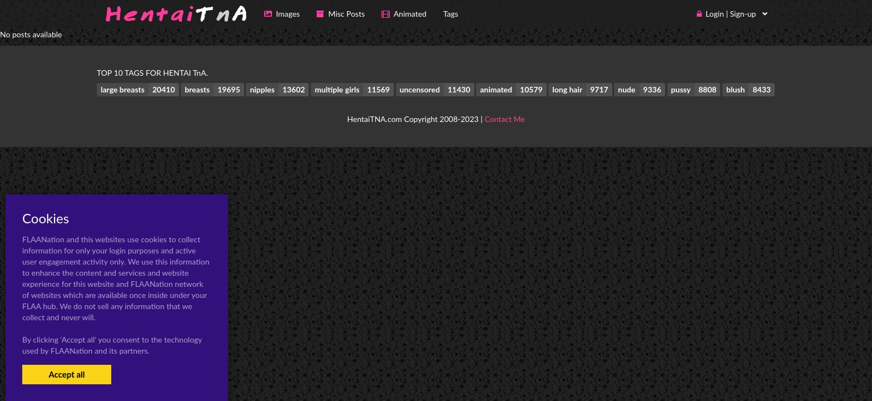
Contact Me (504, 119)
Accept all (66, 374)
